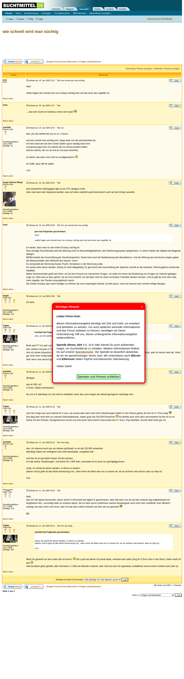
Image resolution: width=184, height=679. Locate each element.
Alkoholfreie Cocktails (99, 13)
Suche (20, 19)
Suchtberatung (31, 13)
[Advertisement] (68, 46)
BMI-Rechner (79, 13)
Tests (18, 13)
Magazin (70, 9)
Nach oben (8, 98)
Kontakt (122, 9)
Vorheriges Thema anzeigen (139, 68)
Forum (98, 9)
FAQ (29, 19)
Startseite (56, 9)
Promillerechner (62, 13)
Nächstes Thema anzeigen (167, 68)
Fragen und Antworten (90, 62)
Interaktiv (84, 9)
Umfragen (46, 13)
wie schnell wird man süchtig (30, 31)
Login (39, 19)
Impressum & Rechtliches (159, 18)
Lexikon (110, 9)
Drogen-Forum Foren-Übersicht (62, 62)
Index (10, 19)
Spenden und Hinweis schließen (99, 376)
